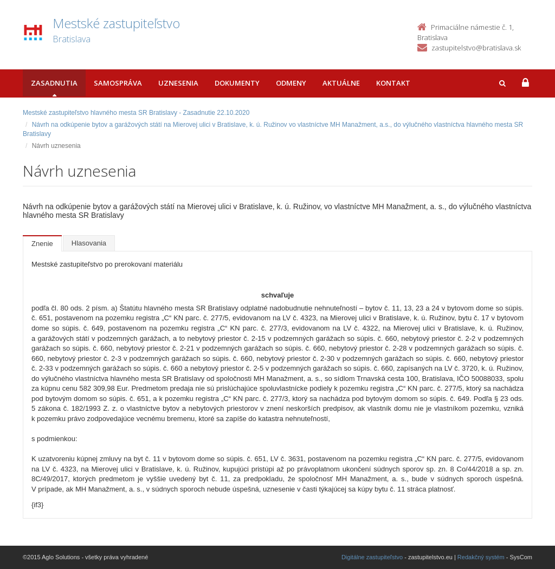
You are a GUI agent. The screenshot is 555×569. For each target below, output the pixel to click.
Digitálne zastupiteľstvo (372, 557)
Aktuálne (341, 83)
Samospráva (118, 83)
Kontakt (393, 83)
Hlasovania (89, 243)
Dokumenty (237, 83)
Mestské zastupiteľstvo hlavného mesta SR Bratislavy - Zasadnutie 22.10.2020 (136, 113)
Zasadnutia (54, 83)
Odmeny (291, 83)
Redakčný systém (481, 557)
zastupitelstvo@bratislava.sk (476, 48)
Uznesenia (178, 83)
